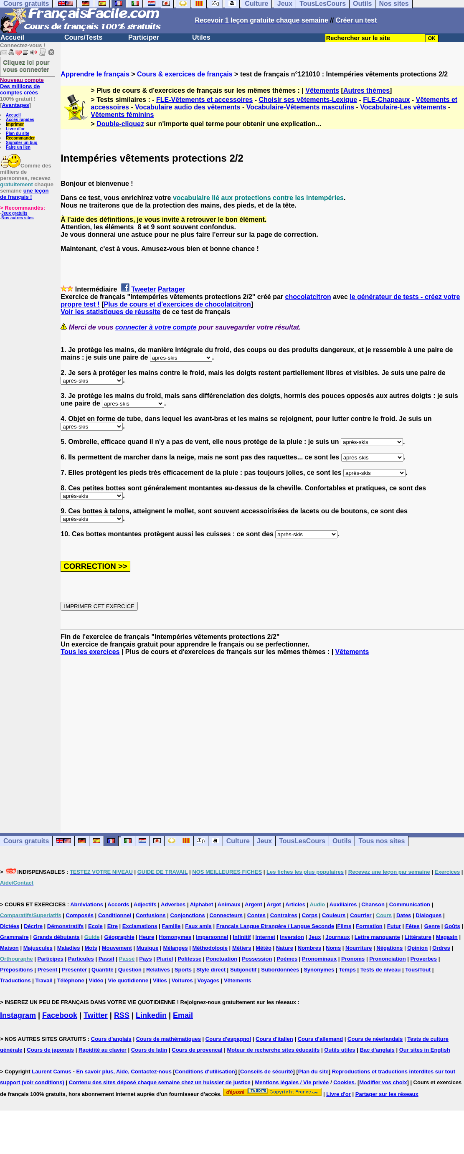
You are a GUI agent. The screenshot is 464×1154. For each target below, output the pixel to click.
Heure (147, 937)
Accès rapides (20, 119)
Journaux (337, 937)
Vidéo (96, 980)
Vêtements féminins (122, 114)
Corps (310, 915)
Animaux (229, 904)
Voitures (182, 980)
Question (130, 969)
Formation (369, 926)
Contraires (283, 915)
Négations (389, 948)
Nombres (309, 948)
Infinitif (242, 937)
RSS (121, 1015)
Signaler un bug (22, 142)
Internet (266, 937)
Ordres (441, 948)
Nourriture (358, 948)
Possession (257, 959)
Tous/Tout (418, 969)
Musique (148, 948)
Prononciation (387, 959)
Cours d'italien (274, 1039)
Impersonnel (212, 937)
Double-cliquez (120, 123)
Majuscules (38, 948)
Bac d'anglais (377, 1050)
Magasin (447, 937)
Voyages (209, 980)
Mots (90, 948)
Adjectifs (145, 904)
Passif (106, 959)
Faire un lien (18, 147)
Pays (145, 959)
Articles (295, 904)
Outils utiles (339, 1050)
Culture (238, 841)
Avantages (15, 105)
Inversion (292, 937)
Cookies (344, 1082)
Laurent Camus (51, 1071)
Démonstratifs (65, 926)
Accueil (12, 37)
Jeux (264, 841)
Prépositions (16, 969)
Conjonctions (187, 915)
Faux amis (198, 926)
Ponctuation (221, 959)
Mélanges (175, 948)
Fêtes (413, 926)
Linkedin (151, 1015)
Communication (409, 904)
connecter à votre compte (156, 327)
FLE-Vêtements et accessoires (204, 99)
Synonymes (319, 969)
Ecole (95, 926)
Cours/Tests (83, 37)
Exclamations (139, 926)
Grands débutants (56, 937)
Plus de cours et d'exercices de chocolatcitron (177, 304)
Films (344, 926)
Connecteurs (225, 915)
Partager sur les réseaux (386, 1094)
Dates (403, 915)
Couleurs (333, 915)
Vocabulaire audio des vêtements (187, 107)
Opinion (417, 948)
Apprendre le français (95, 74)
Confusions (151, 915)
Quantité (102, 969)
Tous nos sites (381, 841)
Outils (341, 841)
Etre (112, 926)
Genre (432, 926)
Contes (256, 915)
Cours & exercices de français (185, 74)
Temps (347, 969)
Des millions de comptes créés (22, 86)
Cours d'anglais (111, 1039)
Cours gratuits (26, 841)
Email (183, 1015)
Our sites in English (424, 1050)
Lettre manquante (377, 937)
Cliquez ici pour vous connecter (26, 65)
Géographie (119, 937)
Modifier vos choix (383, 1082)
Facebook (59, 1015)
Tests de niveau (380, 969)
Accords (118, 904)
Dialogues (428, 915)
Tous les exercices (90, 651)
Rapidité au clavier (103, 1050)
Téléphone (70, 980)
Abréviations (86, 904)
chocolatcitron (308, 296)
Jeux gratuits (14, 213)
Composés (80, 915)
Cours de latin (149, 1050)
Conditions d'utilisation (205, 1071)
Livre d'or (15, 129)
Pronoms (353, 959)
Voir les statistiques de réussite (110, 311)
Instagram (18, 1015)
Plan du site (17, 133)
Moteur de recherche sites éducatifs (273, 1050)
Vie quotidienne (128, 980)
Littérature (418, 937)
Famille (171, 926)
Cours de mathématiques (168, 1039)
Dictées (9, 926)
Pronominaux (319, 959)
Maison (9, 948)
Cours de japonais (50, 1050)
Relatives (158, 969)
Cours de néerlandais (375, 1039)
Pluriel (165, 959)
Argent (253, 904)
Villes (160, 980)
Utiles (201, 37)
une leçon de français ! (24, 194)
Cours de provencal (197, 1050)
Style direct (211, 969)
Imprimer (15, 124)
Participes (50, 959)
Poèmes (286, 959)
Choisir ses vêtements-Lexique (308, 99)
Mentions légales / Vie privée (292, 1082)
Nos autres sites (17, 218)
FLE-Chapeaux (386, 99)
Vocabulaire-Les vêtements (403, 107)
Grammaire (14, 937)
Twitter (96, 1015)
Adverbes (173, 904)
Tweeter (143, 289)
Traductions (15, 980)
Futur (394, 926)
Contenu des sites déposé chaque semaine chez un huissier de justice (160, 1082)
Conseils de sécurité (266, 1071)
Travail (44, 980)
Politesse (189, 959)
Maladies (68, 948)
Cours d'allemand (320, 1039)
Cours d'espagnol (228, 1039)
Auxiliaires (343, 904)
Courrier (360, 915)
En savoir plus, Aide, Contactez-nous (124, 1071)
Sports (183, 969)
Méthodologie (210, 948)
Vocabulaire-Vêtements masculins (300, 107)
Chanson (373, 904)
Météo (263, 948)
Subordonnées (280, 969)
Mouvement (117, 948)
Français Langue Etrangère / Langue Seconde (275, 926)
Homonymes (175, 937)
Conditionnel (114, 915)
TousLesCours (302, 841)
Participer (143, 37)
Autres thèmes (366, 90)
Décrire (33, 926)
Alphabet (201, 904)
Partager (171, 289)
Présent (48, 969)
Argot (273, 904)
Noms (333, 948)
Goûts (452, 926)
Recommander (20, 138)
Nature (284, 948)
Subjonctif (243, 969)
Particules (81, 959)
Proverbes (423, 959)
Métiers (241, 948)
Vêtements (322, 90)
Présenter (74, 969)
